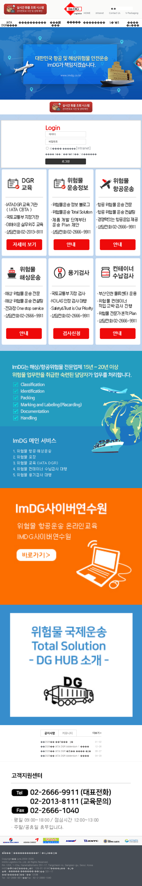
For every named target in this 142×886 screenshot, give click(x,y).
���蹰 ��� (55, 24)
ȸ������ (89, 154)
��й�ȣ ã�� (71, 154)
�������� (94, 22)
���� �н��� (132, 24)
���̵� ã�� (53, 154)
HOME (87, 13)
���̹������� (32, 22)
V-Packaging (132, 13)
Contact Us (114, 13)
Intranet (100, 13)
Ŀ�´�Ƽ (114, 22)
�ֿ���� (74, 22)
